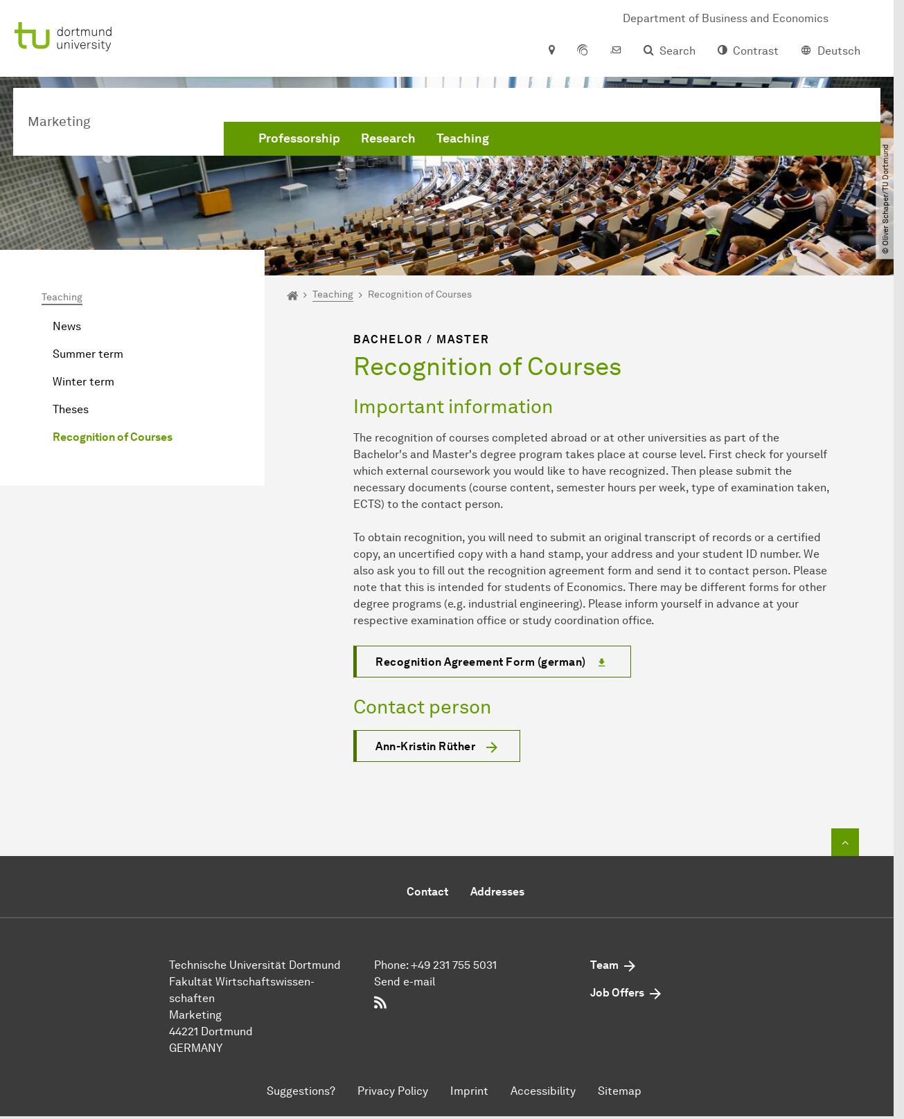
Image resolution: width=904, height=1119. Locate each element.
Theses (71, 409)
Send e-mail (404, 981)
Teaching (462, 138)
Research (388, 138)
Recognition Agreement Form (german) (480, 661)
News (67, 326)
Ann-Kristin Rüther (425, 746)
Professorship (299, 138)
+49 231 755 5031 (454, 965)
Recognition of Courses (112, 437)
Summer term (88, 354)
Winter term (83, 381)
